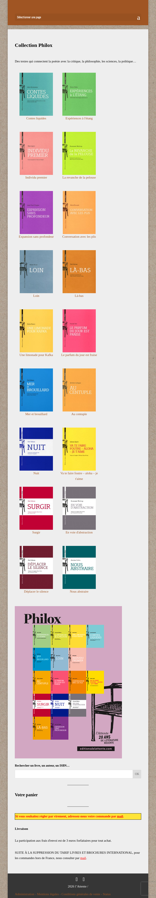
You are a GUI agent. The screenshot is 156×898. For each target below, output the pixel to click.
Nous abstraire (79, 591)
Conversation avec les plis (79, 236)
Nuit (36, 473)
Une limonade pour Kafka (36, 355)
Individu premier (36, 177)
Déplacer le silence (36, 591)
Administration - (26, 894)
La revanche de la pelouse (79, 177)
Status (107, 894)
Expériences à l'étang (79, 118)
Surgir (36, 532)
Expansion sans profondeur (36, 236)
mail (120, 816)
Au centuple (79, 414)
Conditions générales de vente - (82, 894)
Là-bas (79, 295)
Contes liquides (36, 118)
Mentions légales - (49, 894)
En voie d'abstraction (79, 532)
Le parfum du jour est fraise (79, 355)
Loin (36, 295)
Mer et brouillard (36, 414)
